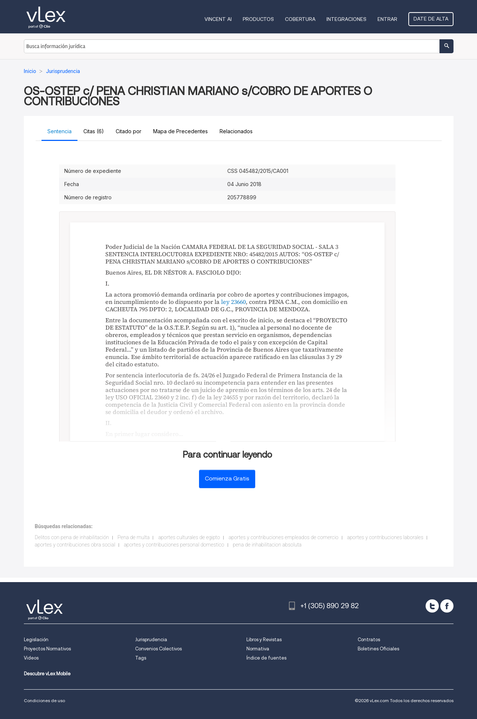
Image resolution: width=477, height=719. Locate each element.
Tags (140, 658)
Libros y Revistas (264, 639)
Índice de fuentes (266, 658)
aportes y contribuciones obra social (75, 545)
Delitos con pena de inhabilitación (72, 537)
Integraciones (346, 19)
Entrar (387, 19)
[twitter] (432, 606)
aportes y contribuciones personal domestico (174, 545)
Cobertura (300, 19)
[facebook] (446, 606)
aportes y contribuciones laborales (385, 537)
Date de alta (430, 19)
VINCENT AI (218, 19)
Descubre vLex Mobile (47, 673)
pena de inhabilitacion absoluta (267, 545)
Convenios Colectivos (158, 648)
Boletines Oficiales (378, 648)
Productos (258, 19)
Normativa (257, 648)
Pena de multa (133, 537)
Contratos (369, 639)
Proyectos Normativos (47, 648)
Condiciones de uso (44, 700)
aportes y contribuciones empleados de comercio (283, 537)
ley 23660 (233, 302)
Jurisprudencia (151, 639)
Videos (31, 658)
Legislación (36, 639)
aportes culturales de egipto (189, 537)
